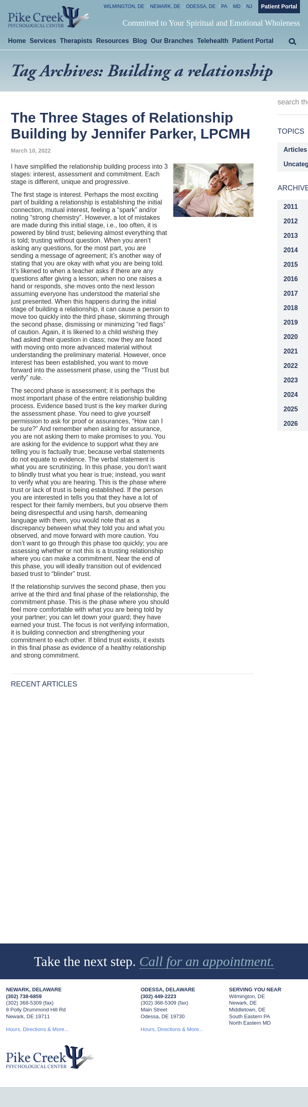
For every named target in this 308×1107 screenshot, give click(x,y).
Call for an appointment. (207, 961)
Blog (140, 40)
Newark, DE (165, 6)
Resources (112, 40)
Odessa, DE (200, 6)
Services (43, 40)
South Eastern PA (249, 1016)
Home (17, 40)
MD (237, 6)
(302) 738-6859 (24, 996)
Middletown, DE (247, 1010)
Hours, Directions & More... (37, 1029)
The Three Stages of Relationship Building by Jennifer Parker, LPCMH (130, 125)
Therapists (76, 40)
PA (224, 6)
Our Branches (172, 40)
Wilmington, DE (124, 6)
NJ (249, 6)
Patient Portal (279, 6)
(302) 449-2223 (158, 996)
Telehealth (212, 40)
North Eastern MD (250, 1023)
